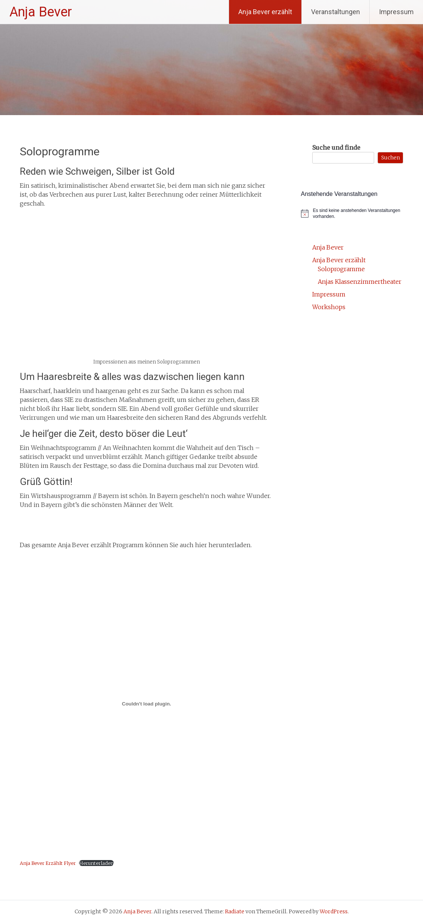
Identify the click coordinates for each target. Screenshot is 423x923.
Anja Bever (40, 12)
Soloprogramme (341, 269)
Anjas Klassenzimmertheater (359, 281)
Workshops (328, 307)
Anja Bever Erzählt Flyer (48, 863)
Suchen (390, 157)
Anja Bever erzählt (265, 12)
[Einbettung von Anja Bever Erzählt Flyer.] (146, 704)
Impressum (396, 12)
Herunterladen (96, 863)
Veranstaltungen (335, 12)
